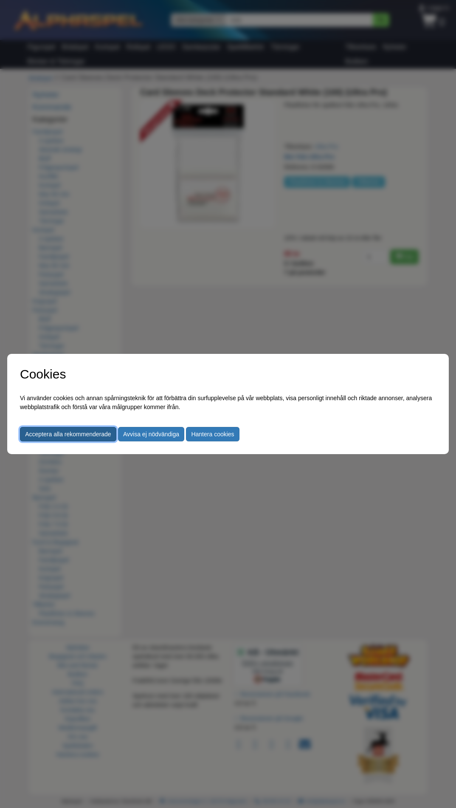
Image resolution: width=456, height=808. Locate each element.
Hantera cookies (212, 434)
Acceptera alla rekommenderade (68, 434)
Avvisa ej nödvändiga (151, 434)
